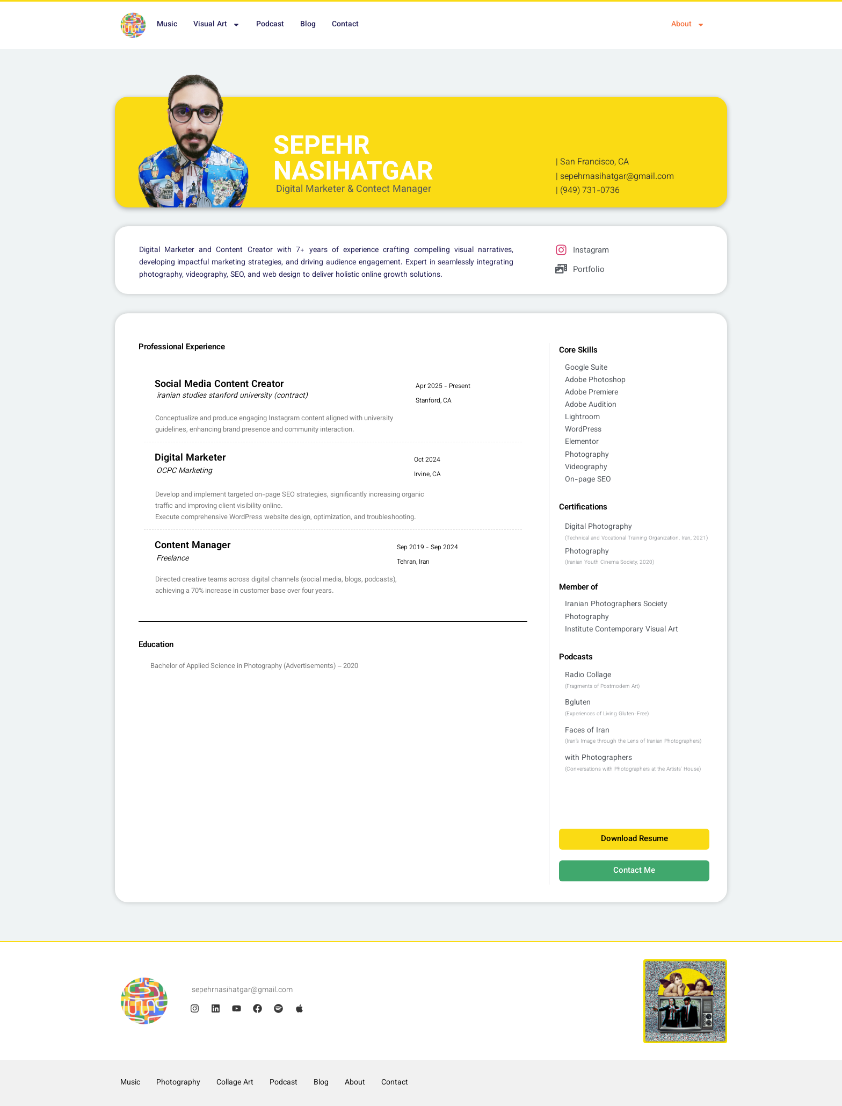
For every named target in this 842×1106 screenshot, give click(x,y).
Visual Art (216, 25)
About (688, 25)
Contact (345, 25)
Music (167, 25)
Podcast (270, 25)
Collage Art (234, 1083)
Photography (178, 1083)
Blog (308, 25)
